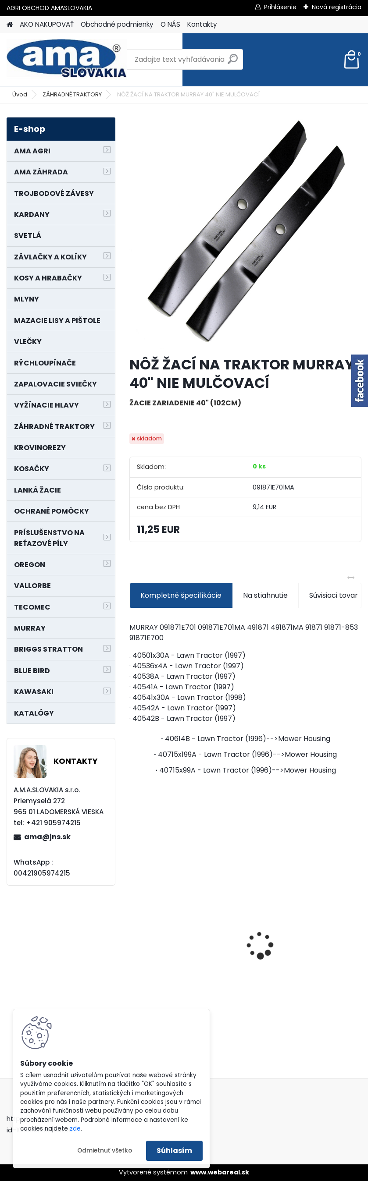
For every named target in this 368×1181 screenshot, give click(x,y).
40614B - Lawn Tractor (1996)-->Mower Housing (247, 739)
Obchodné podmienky (117, 24)
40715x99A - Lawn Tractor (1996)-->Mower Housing (247, 770)
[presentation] (134, 930)
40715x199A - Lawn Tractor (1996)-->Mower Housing (247, 754)
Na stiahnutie (265, 595)
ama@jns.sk (47, 837)
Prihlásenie (280, 7)
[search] (233, 62)
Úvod (19, 94)
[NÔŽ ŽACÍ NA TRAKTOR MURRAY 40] (245, 233)
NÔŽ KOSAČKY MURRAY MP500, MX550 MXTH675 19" (182, 889)
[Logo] (67, 60)
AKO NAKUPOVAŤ (47, 24)
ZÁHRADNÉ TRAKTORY (72, 94)
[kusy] (273, 1017)
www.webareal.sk (219, 1172)
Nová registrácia (336, 7)
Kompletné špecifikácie (181, 595)
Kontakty (202, 24)
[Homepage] (10, 24)
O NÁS (170, 24)
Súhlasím (174, 1151)
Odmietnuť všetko (104, 1150)
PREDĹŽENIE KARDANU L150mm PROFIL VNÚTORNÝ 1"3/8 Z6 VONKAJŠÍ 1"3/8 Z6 (305, 925)
